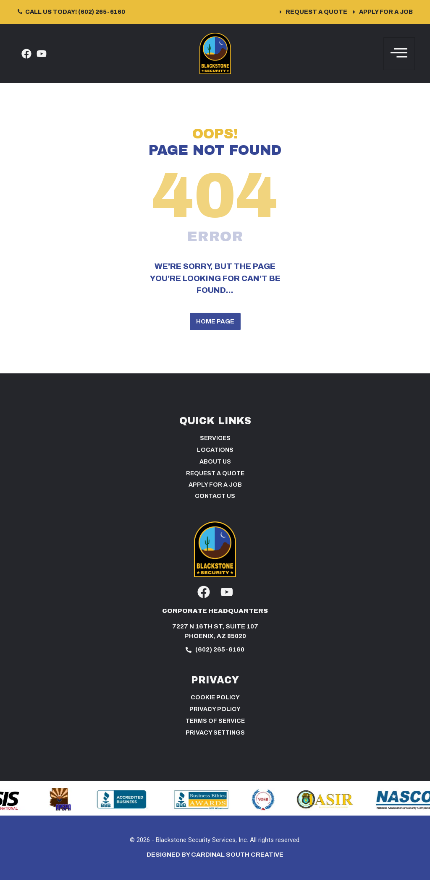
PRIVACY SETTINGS (215, 734)
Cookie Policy (215, 699)
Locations (215, 451)
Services (215, 440)
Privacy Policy (215, 711)
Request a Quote (215, 475)
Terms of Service (215, 722)
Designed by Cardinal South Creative (215, 856)
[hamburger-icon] (399, 53)
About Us (215, 463)
